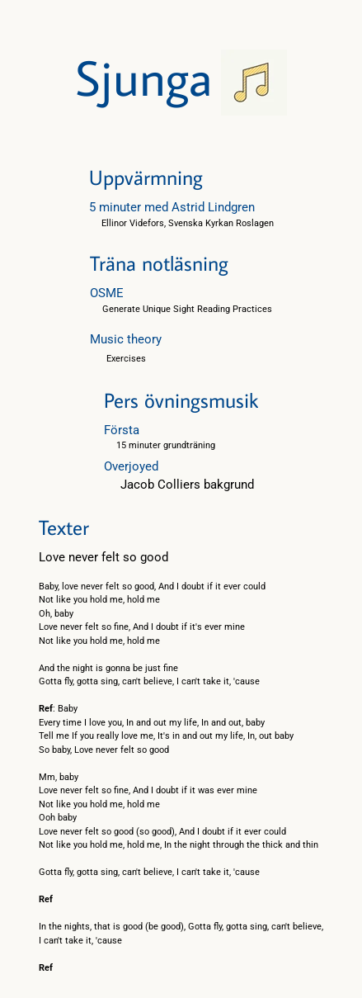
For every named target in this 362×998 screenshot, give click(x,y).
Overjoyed (131, 466)
